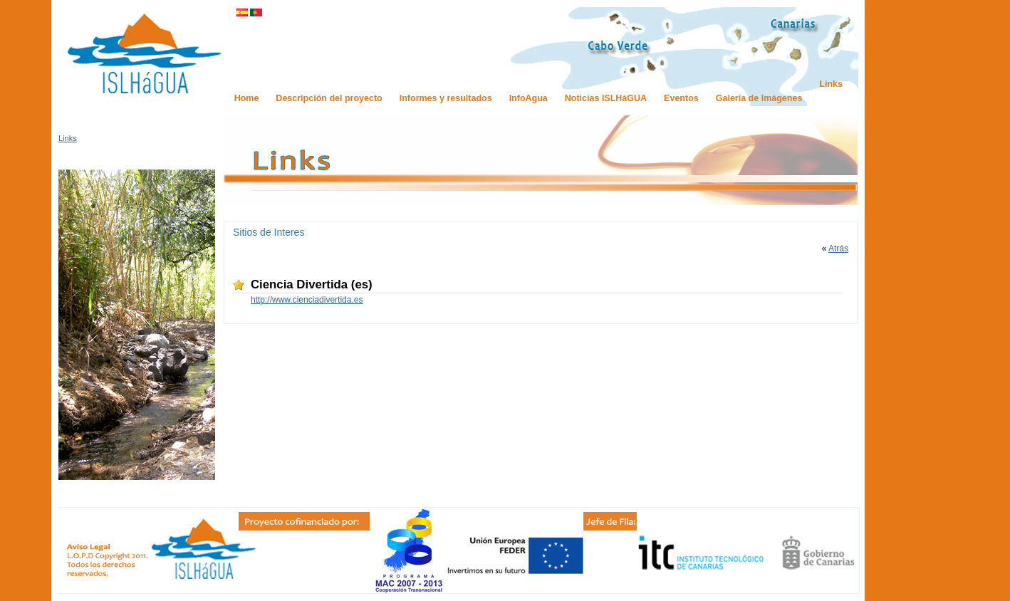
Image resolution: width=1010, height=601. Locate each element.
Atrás (838, 249)
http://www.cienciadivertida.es (307, 300)
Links (67, 138)
